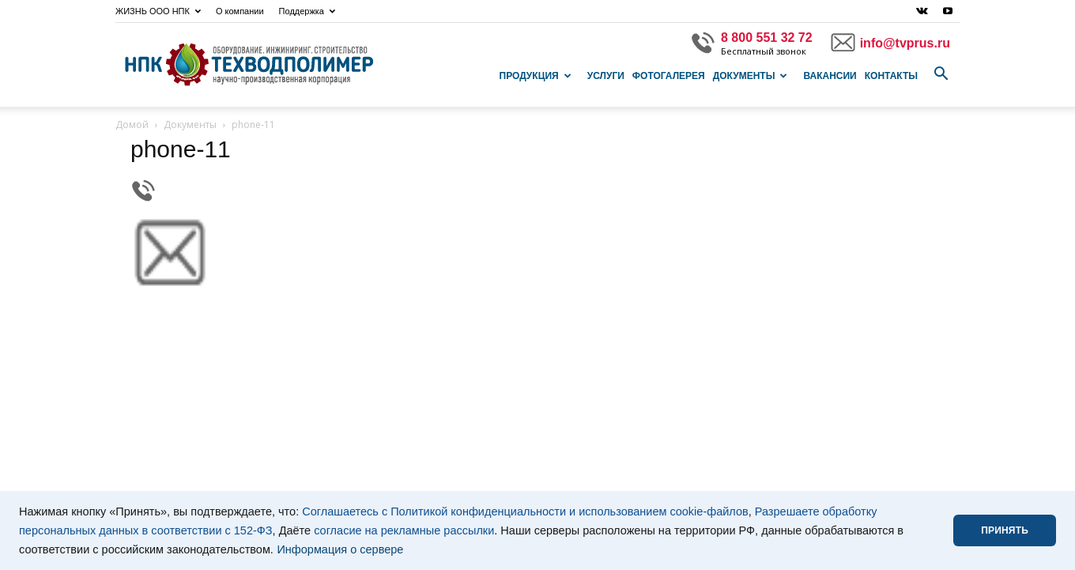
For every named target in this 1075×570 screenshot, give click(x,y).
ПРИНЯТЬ (1004, 530)
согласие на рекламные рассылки (404, 530)
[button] (941, 74)
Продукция (535, 75)
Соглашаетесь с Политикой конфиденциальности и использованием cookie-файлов (525, 511)
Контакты (891, 75)
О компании (240, 11)
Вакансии (829, 75)
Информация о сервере (340, 549)
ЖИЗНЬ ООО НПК (158, 11)
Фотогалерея (668, 75)
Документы (750, 75)
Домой (132, 124)
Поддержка (307, 11)
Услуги (605, 75)
